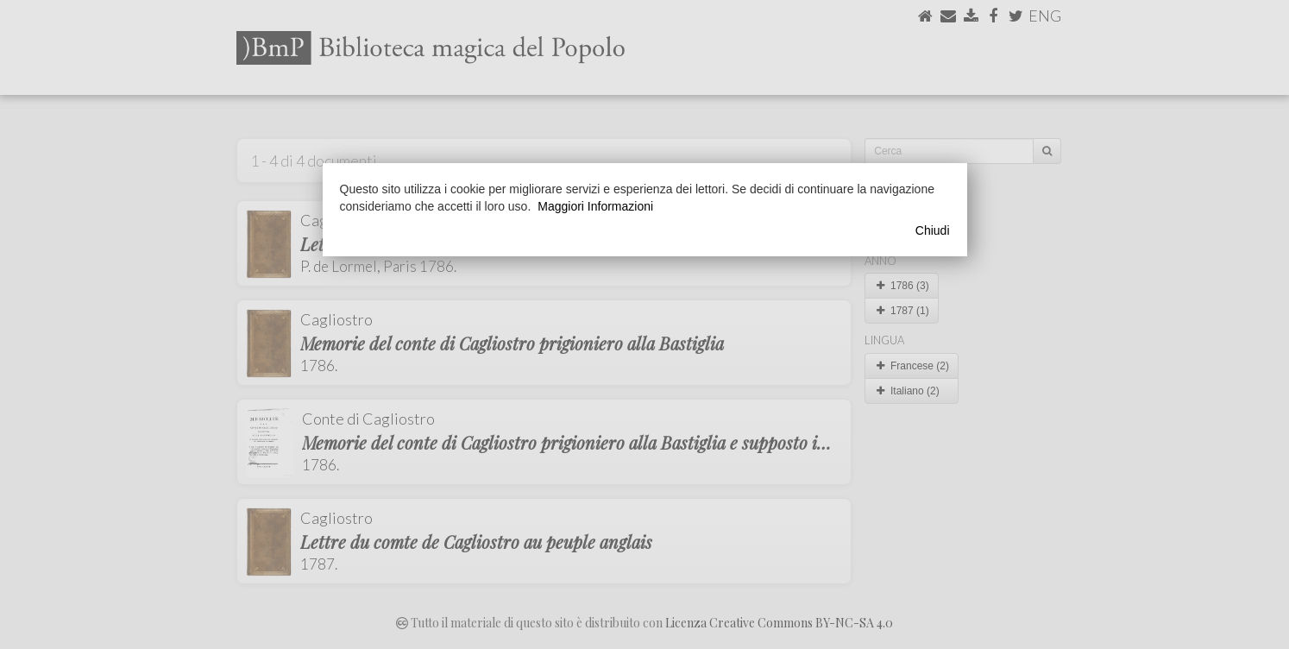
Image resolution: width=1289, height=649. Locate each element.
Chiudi (932, 230)
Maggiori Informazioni (595, 206)
